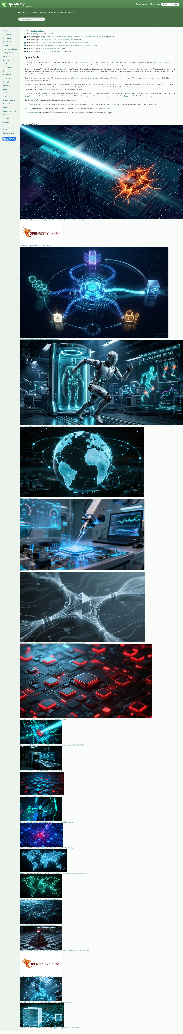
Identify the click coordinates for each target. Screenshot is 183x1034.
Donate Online (8, 86)
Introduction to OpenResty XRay (52, 51)
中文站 (5, 129)
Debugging (6, 82)
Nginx (87, 62)
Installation (7, 38)
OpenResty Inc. (33, 113)
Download (7, 34)
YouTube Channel (9, 42)
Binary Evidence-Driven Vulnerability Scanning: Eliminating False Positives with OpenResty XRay (73, 37)
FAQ (4, 97)
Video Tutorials (8, 45)
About (5, 126)
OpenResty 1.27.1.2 (37, 34)
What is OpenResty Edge (49, 48)
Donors (5, 89)
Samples (6, 118)
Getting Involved (9, 100)
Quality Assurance (9, 111)
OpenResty (17, 4)
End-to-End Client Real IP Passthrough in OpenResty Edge (60, 42)
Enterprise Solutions (10, 49)
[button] (170, 4)
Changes (6, 60)
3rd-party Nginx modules (160, 62)
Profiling (6, 107)
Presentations (8, 104)
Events (5, 64)
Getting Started (8, 53)
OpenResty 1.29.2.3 (37, 31)
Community (7, 71)
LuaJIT (112, 62)
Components (7, 67)
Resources (6, 115)
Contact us (7, 78)
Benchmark (7, 75)
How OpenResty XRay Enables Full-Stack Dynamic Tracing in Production (65, 45)
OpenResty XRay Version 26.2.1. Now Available (56, 40)
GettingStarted (33, 104)
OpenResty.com (8, 133)
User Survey (7, 122)
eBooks (5, 93)
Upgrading (6, 56)
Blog (5, 30)
